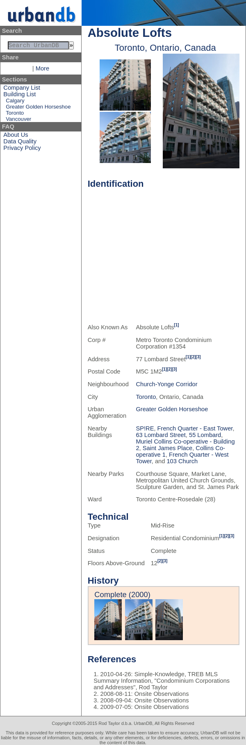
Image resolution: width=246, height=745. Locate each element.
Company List (21, 89)
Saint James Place (167, 448)
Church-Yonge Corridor (166, 384)
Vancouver (18, 121)
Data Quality (19, 143)
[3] (198, 357)
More (42, 70)
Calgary (15, 102)
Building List (19, 96)
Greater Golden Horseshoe (38, 108)
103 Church (182, 461)
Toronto (15, 114)
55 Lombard (205, 435)
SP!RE (145, 428)
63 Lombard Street (160, 435)
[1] (176, 325)
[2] (193, 357)
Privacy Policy (22, 149)
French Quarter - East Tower (195, 428)
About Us (15, 136)
